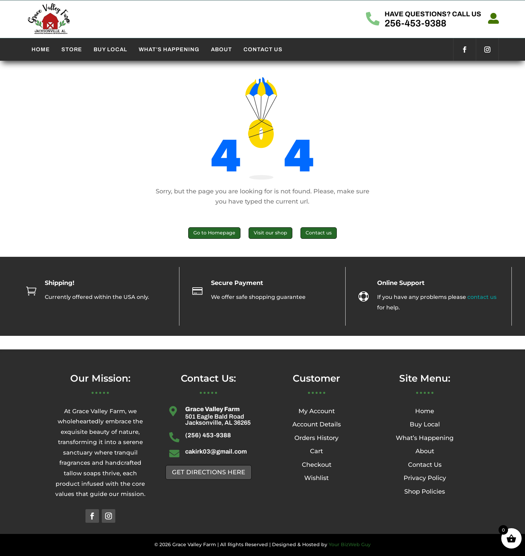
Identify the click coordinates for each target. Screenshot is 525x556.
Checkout (316, 464)
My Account (316, 411)
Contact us (319, 233)
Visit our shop (270, 233)
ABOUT (221, 49)
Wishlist (316, 478)
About (424, 451)
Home (424, 411)
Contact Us (425, 464)
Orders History (316, 438)
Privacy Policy (425, 478)
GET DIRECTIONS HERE (208, 472)
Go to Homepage (214, 233)
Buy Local (425, 424)
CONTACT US (263, 49)
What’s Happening (424, 438)
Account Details (316, 424)
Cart (316, 451)
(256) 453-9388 (208, 435)
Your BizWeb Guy (350, 544)
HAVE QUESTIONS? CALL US (433, 14)
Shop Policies (424, 491)
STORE (71, 49)
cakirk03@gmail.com (216, 451)
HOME (41, 49)
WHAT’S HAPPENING (169, 49)
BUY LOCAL (110, 49)
